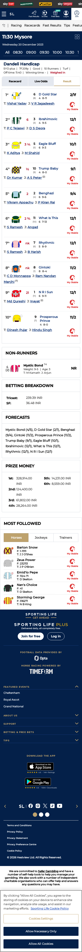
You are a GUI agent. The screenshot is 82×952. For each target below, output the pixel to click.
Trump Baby (48, 168)
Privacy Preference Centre (21, 844)
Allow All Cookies (41, 943)
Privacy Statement (17, 838)
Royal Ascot (11, 699)
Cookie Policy (14, 850)
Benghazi (46, 193)
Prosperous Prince (49, 319)
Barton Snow (27, 547)
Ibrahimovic (48, 119)
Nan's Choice (27, 585)
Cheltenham (11, 692)
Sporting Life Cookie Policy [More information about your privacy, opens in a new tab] (50, 908)
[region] (41, 921)
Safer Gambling (48, 871)
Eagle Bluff (47, 144)
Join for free (30, 636)
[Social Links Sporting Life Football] (47, 814)
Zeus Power (26, 560)
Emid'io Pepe (27, 572)
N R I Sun (46, 292)
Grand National (13, 706)
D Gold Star (48, 94)
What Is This (48, 218)
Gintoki (44, 267)
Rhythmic (46, 243)
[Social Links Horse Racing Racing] (41, 814)
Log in (56, 636)
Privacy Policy (15, 831)
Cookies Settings (41, 918)
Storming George (31, 597)
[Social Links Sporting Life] (35, 814)
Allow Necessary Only (41, 931)
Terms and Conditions (19, 825)
